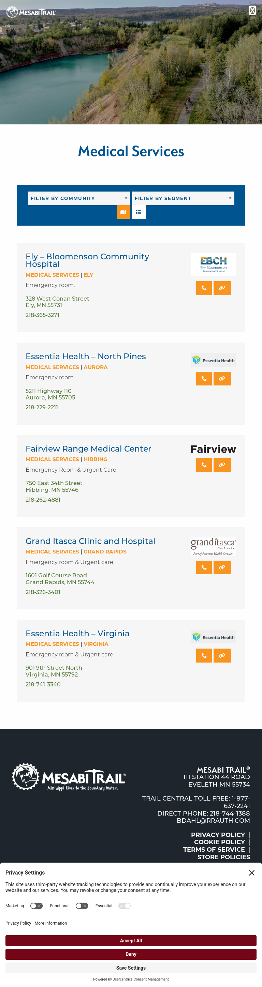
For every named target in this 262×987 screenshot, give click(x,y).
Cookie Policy (219, 842)
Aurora (96, 367)
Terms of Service (214, 849)
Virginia (96, 644)
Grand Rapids (105, 551)
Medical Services (52, 275)
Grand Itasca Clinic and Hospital (91, 541)
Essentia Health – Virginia (78, 633)
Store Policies (224, 857)
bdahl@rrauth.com (213, 820)
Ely (88, 275)
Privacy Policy (218, 835)
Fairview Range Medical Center (88, 449)
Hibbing (95, 459)
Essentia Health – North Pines (86, 356)
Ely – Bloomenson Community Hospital (87, 260)
